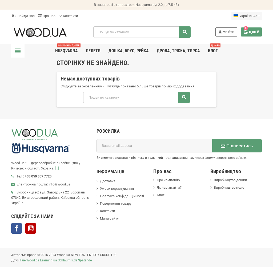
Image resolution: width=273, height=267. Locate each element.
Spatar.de (85, 260)
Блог (160, 195)
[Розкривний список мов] (246, 16)
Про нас (46, 16)
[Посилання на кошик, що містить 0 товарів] (251, 32)
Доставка (107, 181)
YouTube (30, 228)
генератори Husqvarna (134, 5)
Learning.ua (48, 260)
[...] (57, 168)
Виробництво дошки (230, 180)
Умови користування (117, 189)
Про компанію (168, 180)
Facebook (16, 228)
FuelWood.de (29, 260)
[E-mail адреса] (154, 145)
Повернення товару (115, 203)
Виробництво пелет (230, 187)
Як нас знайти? (169, 187)
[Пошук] (141, 32)
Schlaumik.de (67, 260)
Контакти (68, 16)
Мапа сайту (109, 218)
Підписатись (237, 145)
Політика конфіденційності (122, 196)
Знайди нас (23, 16)
